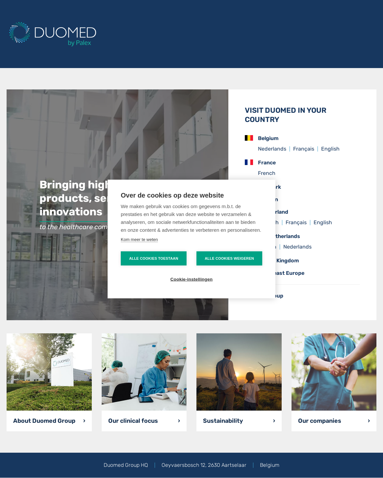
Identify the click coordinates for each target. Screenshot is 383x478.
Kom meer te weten (139, 239)
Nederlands (272, 149)
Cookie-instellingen (191, 279)
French (266, 173)
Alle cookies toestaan (153, 258)
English (330, 149)
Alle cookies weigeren (229, 258)
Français (303, 149)
